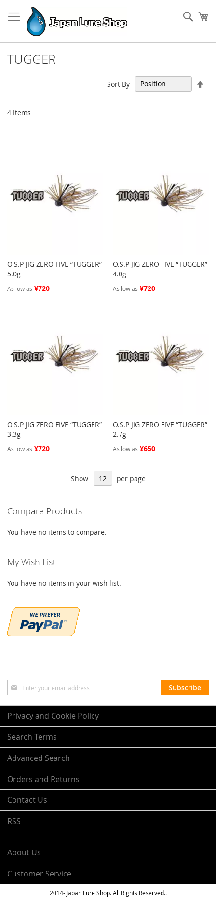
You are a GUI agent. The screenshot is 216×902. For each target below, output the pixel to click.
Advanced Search (38, 758)
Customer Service (39, 873)
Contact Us (27, 800)
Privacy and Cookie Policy (53, 715)
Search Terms (32, 737)
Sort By (118, 83)
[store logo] (77, 21)
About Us (24, 852)
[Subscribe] (185, 687)
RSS (14, 821)
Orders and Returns (43, 779)
